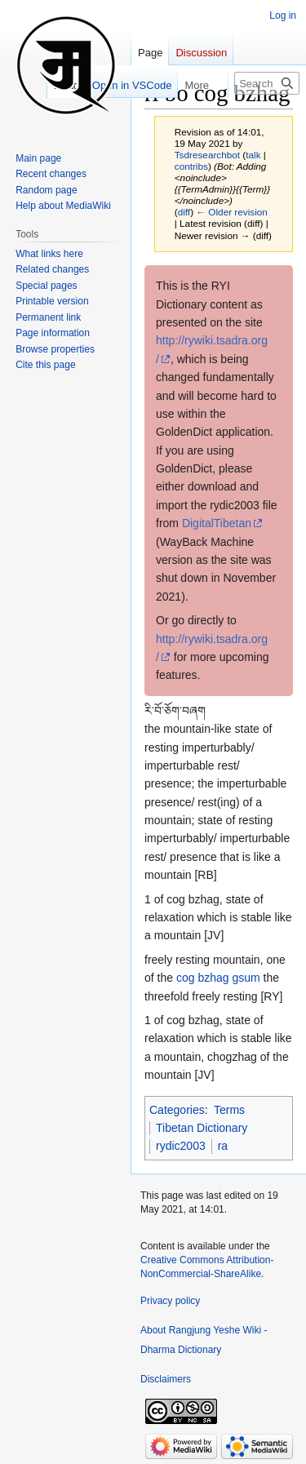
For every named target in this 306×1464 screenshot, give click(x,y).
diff (184, 211)
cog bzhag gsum (218, 977)
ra (223, 1145)
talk (253, 154)
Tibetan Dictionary (201, 1127)
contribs (191, 166)
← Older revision (232, 211)
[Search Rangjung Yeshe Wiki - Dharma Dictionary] (266, 83)
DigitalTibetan (216, 523)
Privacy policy (170, 1301)
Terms (229, 1109)
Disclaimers (165, 1379)
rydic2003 (181, 1145)
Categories (177, 1109)
